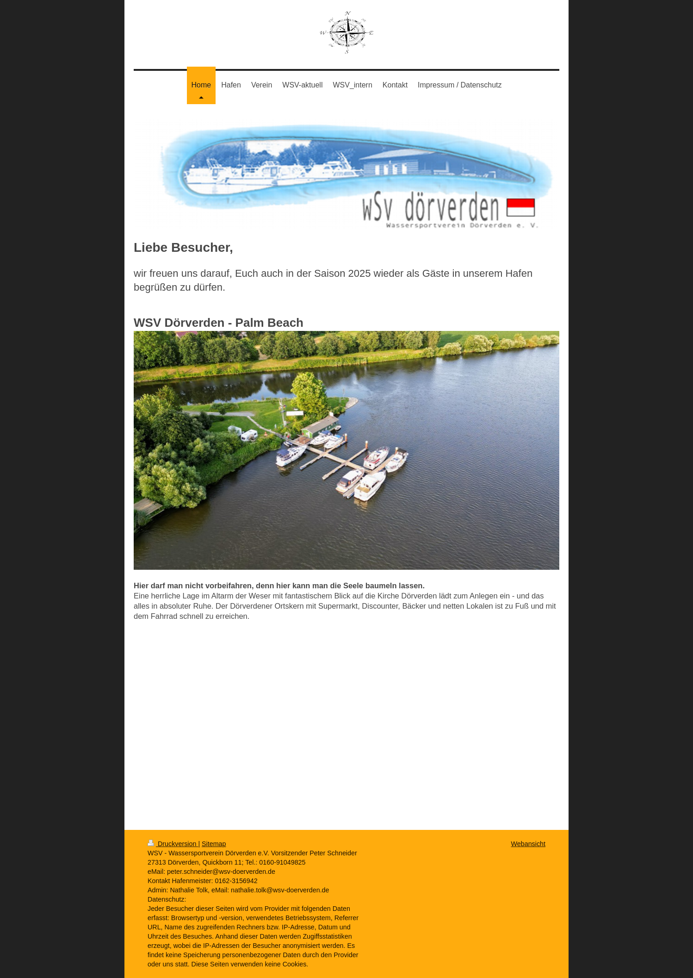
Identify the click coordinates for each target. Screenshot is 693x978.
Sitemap (214, 843)
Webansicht (528, 843)
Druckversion (173, 843)
